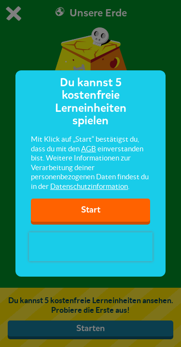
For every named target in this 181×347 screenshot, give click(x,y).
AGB (88, 149)
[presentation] (91, 246)
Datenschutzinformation (89, 186)
